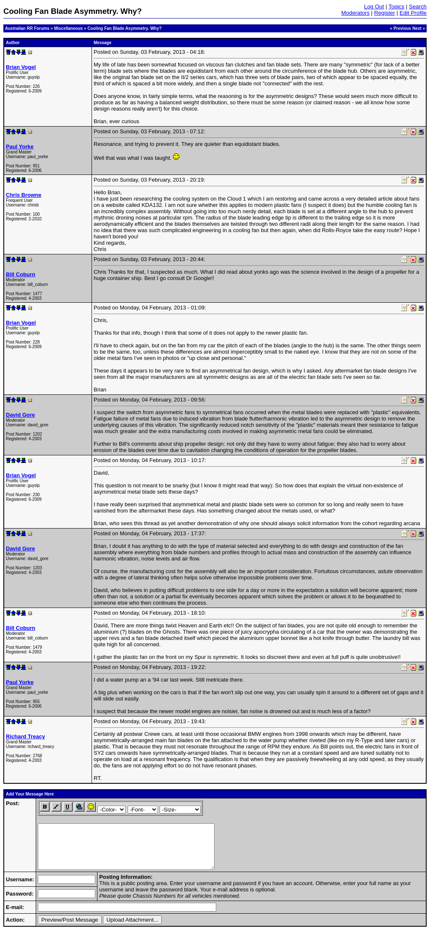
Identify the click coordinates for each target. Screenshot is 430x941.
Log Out (374, 6)
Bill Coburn (20, 274)
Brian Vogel (21, 67)
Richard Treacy (25, 736)
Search (418, 6)
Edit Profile (413, 13)
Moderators (355, 13)
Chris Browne (24, 195)
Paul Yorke (20, 146)
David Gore (20, 415)
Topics (396, 6)
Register (384, 13)
